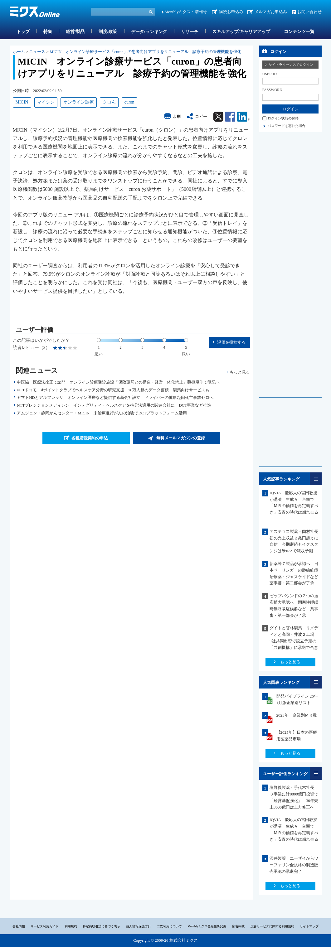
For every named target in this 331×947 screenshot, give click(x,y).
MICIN (22, 102)
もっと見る (240, 372)
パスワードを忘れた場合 (286, 126)
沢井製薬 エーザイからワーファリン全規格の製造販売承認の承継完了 (294, 865)
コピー (201, 116)
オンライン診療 (78, 102)
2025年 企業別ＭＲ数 (296, 715)
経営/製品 (75, 31)
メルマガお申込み (271, 11)
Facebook (230, 117)
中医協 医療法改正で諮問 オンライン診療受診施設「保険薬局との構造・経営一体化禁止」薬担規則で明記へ (118, 382)
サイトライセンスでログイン (291, 64)
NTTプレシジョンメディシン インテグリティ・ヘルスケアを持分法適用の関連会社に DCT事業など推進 (114, 405)
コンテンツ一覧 (299, 31)
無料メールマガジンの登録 (180, 438)
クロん (109, 102)
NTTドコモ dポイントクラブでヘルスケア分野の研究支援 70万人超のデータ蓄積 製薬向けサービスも (113, 390)
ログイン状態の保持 (283, 118)
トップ (23, 31)
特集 (47, 31)
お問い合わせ (309, 11)
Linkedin (243, 117)
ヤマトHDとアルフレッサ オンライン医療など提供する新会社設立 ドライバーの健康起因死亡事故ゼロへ (115, 397)
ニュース (37, 51)
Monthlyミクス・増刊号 (186, 11)
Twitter (218, 117)
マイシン (46, 102)
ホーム (19, 51)
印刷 (177, 116)
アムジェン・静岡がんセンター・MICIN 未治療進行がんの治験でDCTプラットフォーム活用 (102, 413)
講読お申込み (231, 11)
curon (129, 102)
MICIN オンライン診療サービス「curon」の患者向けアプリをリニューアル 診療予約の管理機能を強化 (145, 51)
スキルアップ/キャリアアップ (241, 31)
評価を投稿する (231, 342)
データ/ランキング (149, 31)
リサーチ (189, 31)
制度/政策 (108, 31)
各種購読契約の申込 (89, 438)
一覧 (316, 478)
